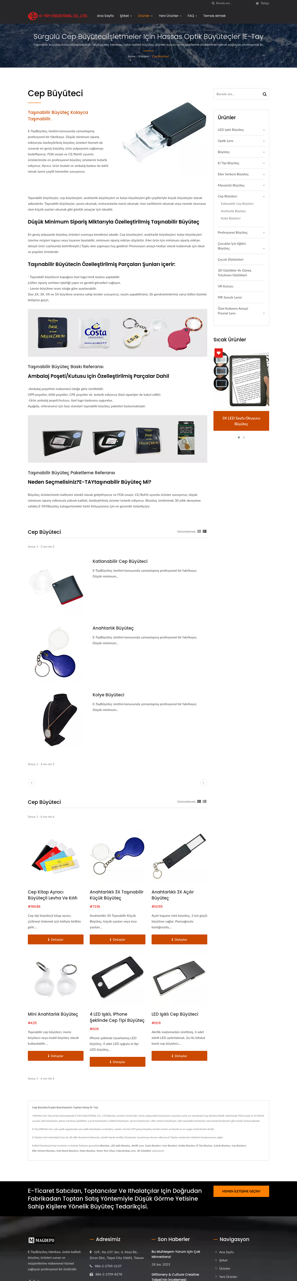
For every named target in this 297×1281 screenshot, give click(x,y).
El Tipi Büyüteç (228, 163)
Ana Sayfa (105, 15)
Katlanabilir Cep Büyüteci (120, 561)
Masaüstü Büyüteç (231, 185)
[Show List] (204, 531)
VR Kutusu (225, 286)
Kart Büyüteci (169, 1152)
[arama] (213, 3)
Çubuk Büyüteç (222, 1152)
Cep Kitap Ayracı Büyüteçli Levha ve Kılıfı (53, 895)
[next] (203, 782)
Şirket (126, 15)
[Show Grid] (199, 531)
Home (132, 56)
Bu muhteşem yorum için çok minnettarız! (176, 1261)
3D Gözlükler (144, 1157)
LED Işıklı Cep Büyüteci (175, 1015)
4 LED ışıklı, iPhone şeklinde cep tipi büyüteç (109, 1021)
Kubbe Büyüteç (186, 1152)
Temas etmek (214, 15)
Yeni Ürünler (170, 15)
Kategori (144, 56)
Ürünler (145, 15)
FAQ (192, 15)
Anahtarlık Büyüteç (113, 628)
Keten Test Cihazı (106, 1157)
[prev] (31, 782)
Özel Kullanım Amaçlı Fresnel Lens (233, 310)
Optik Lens (225, 141)
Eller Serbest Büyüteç (233, 174)
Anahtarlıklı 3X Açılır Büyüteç (173, 895)
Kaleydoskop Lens (126, 1157)
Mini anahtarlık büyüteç (53, 1015)
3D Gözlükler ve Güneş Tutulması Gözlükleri (234, 272)
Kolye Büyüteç (87, 1157)
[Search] (234, 3)
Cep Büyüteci (160, 56)
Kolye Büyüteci (109, 695)
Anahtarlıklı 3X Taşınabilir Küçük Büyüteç (117, 895)
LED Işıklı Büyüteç (231, 129)
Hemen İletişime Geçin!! (241, 1198)
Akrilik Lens (137, 1152)
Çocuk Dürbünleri (230, 259)
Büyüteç (224, 152)
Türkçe (264, 3)
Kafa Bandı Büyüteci (67, 1157)
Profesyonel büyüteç (233, 232)
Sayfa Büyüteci (153, 1152)
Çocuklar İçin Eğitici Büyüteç (232, 245)
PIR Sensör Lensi (230, 297)
